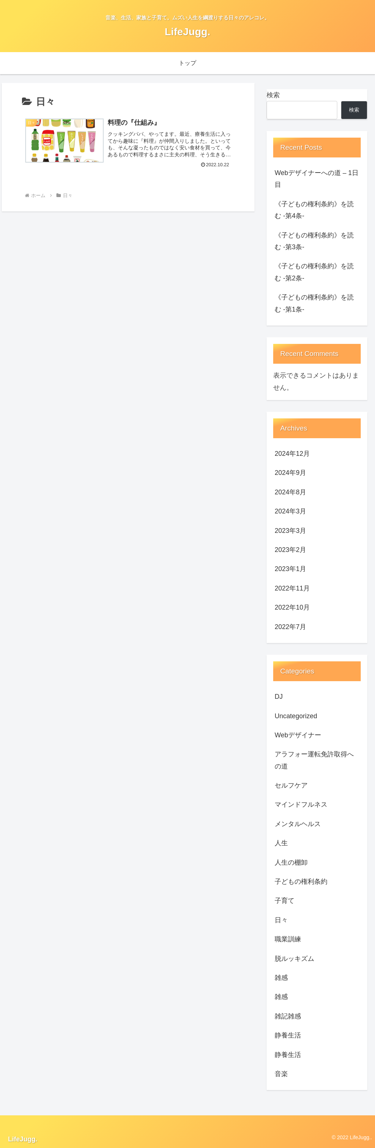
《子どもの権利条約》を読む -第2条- (314, 271)
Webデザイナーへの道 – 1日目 (317, 178)
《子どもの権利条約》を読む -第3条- (314, 241)
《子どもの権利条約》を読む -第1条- (314, 303)
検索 (273, 95)
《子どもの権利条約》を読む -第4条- (314, 209)
